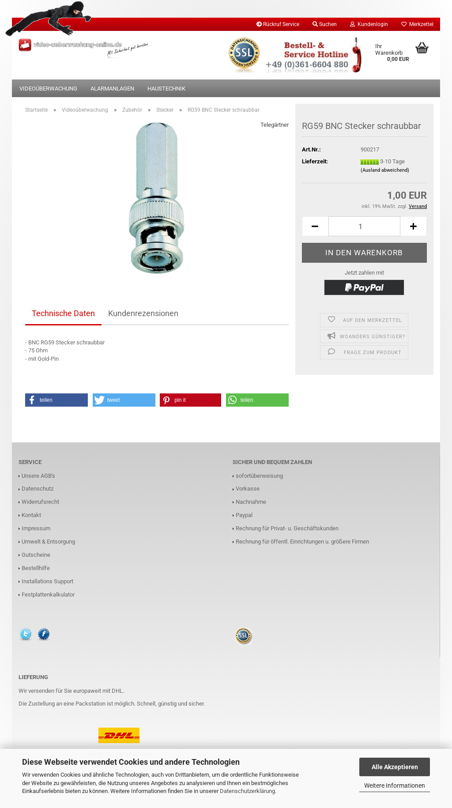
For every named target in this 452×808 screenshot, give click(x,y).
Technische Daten (63, 313)
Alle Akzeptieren (395, 766)
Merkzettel (417, 24)
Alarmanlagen (112, 88)
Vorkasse (248, 488)
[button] (56, 400)
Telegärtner (274, 124)
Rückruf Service (277, 24)
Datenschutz (37, 488)
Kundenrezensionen (143, 313)
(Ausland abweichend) (385, 170)
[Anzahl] (364, 226)
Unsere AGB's (38, 475)
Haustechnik (166, 88)
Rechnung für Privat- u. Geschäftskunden (287, 528)
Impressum (36, 528)
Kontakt (31, 515)
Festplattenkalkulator (48, 594)
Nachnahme (251, 501)
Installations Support (47, 581)
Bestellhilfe (36, 568)
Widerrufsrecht (40, 501)
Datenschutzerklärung (247, 791)
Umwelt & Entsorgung (48, 541)
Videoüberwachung (48, 88)
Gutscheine (36, 554)
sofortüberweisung (259, 475)
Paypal (244, 515)
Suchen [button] (325, 24)
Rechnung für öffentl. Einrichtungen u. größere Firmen (302, 541)
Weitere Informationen (394, 785)
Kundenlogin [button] (369, 24)
